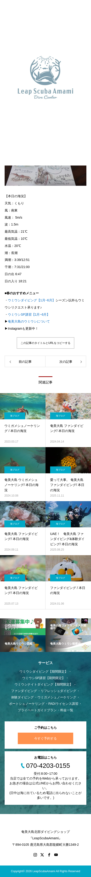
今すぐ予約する (45, 738)
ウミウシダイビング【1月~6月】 (31, 300)
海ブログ (14, 415)
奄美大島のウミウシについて (29, 321)
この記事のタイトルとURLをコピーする (45, 343)
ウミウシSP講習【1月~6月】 (29, 314)
